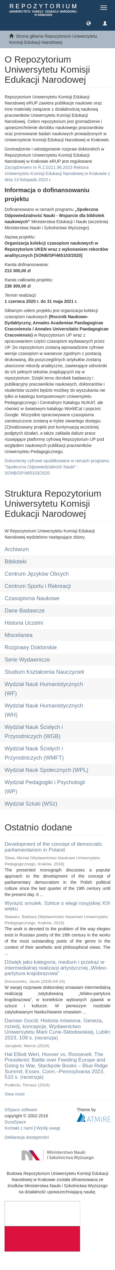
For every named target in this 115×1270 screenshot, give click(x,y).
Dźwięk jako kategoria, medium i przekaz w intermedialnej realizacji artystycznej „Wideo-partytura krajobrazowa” (56, 967)
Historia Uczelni (24, 623)
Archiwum (17, 549)
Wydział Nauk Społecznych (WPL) (46, 770)
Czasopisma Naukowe (32, 598)
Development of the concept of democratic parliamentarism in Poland (53, 847)
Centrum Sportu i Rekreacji (38, 586)
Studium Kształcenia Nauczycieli (44, 672)
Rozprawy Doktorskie (31, 647)
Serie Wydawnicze (27, 660)
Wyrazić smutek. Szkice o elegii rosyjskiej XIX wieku (57, 906)
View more (15, 1094)
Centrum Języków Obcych (37, 574)
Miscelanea (19, 635)
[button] (88, 23)
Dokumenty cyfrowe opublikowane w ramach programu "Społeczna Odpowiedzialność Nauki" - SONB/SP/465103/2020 (57, 466)
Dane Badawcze (25, 611)
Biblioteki (16, 562)
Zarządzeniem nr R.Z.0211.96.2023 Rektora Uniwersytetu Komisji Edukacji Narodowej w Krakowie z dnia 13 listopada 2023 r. (57, 173)
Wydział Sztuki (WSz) (31, 804)
